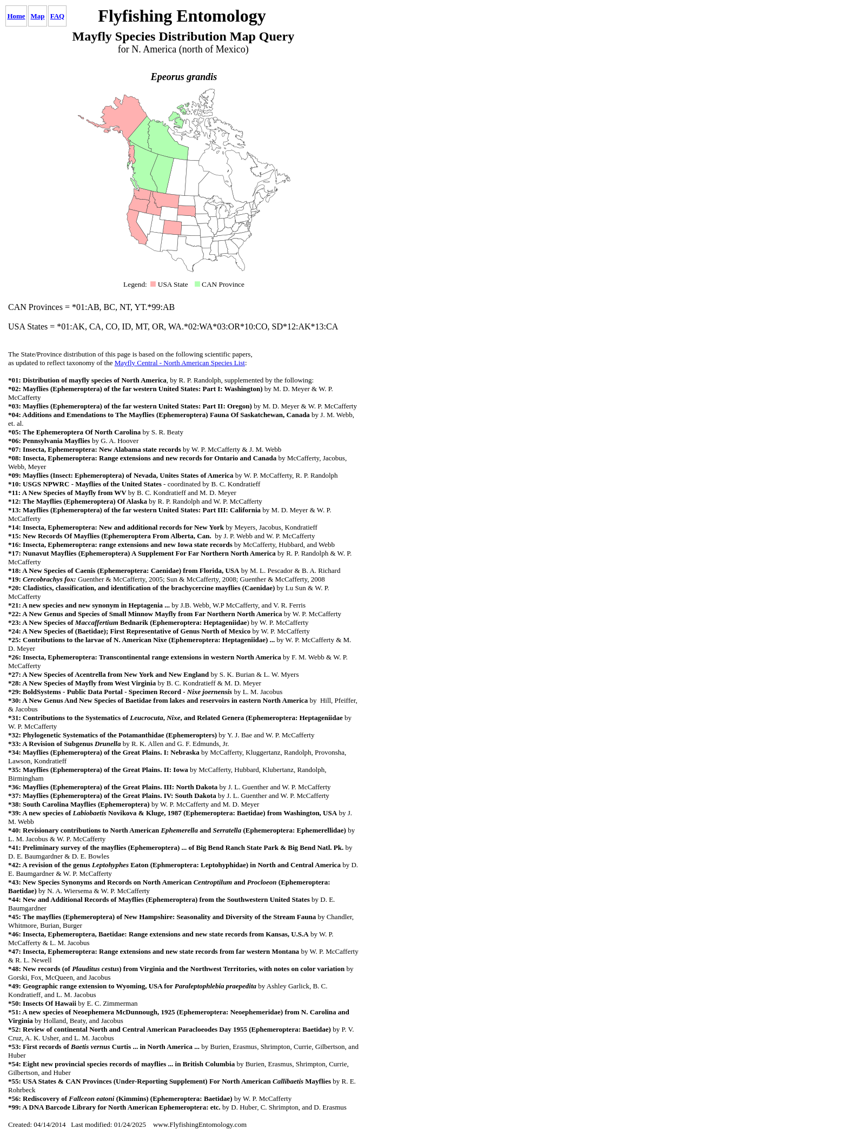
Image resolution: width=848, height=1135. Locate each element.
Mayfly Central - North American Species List (180, 363)
